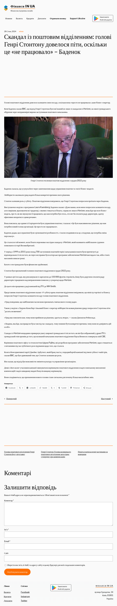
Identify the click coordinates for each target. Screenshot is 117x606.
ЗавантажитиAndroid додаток (103, 18)
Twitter (24, 600)
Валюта (7, 592)
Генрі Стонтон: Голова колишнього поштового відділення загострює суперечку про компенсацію (56, 454)
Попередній (11, 398)
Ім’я (6, 529)
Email (7, 541)
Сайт (6, 553)
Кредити (7, 596)
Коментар (9, 500)
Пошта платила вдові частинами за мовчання (93, 453)
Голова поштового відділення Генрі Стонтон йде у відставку (19, 453)
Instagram (25, 596)
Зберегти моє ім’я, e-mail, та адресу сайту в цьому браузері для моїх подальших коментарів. (46, 565)
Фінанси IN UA (23, 6)
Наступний (106, 398)
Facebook (25, 592)
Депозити (8, 600)
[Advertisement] (58, 76)
